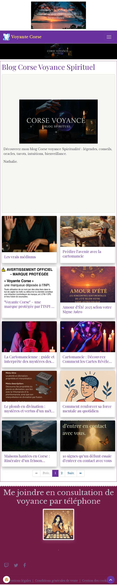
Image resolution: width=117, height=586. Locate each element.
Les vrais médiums (20, 257)
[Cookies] (6, 579)
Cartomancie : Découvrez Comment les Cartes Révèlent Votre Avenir (87, 359)
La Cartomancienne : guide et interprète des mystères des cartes (29, 359)
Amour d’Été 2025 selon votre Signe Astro (87, 309)
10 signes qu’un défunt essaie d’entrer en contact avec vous (87, 458)
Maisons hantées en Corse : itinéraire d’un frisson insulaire (27, 458)
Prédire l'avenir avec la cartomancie (82, 253)
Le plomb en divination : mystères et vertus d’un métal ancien (29, 408)
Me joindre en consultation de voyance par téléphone (58, 497)
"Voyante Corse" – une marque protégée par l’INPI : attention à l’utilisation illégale (28, 304)
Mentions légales (19, 580)
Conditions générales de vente (56, 580)
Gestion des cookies (96, 580)
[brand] (22, 37)
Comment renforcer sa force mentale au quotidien (87, 408)
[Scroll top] (111, 580)
